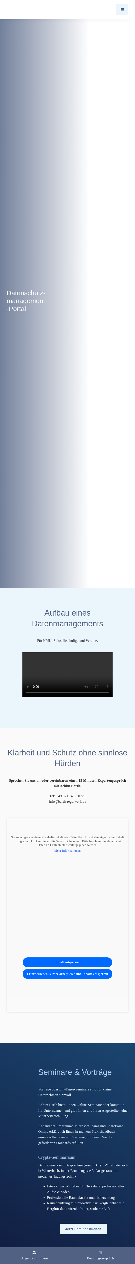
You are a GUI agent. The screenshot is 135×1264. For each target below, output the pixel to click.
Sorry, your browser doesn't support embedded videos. (67, 674)
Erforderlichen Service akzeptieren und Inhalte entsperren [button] (67, 974)
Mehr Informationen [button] (67, 850)
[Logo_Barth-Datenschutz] (31, 9)
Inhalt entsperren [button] (67, 962)
